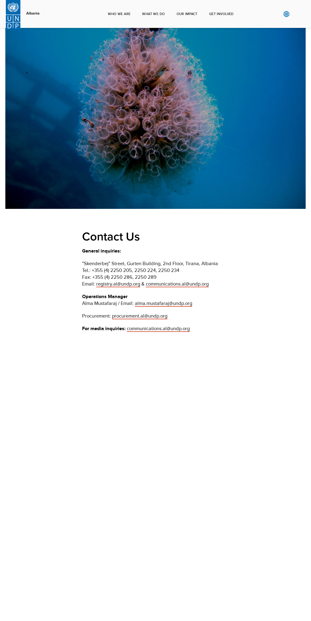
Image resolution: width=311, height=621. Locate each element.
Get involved (221, 13)
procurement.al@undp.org (139, 315)
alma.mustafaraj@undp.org (163, 303)
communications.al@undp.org (177, 283)
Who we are (119, 13)
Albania (33, 13)
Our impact (187, 13)
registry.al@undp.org (118, 283)
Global (286, 14)
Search (296, 14)
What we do (153, 13)
